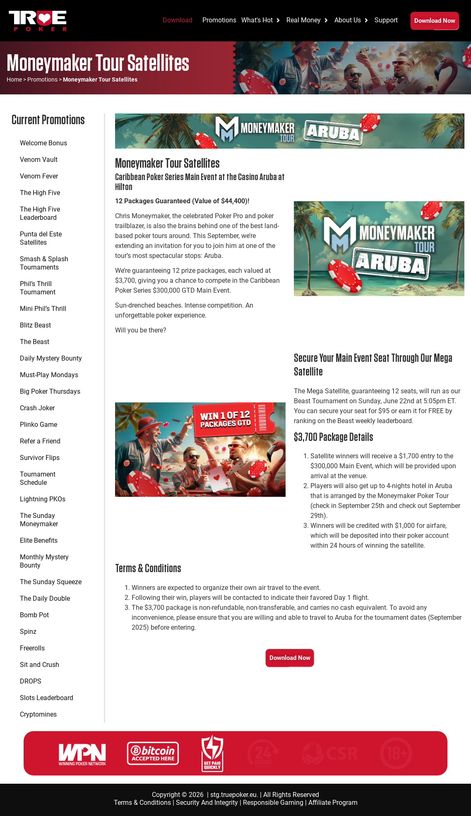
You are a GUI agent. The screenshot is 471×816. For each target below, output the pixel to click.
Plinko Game (38, 424)
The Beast (34, 342)
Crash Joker (37, 408)
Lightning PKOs (42, 499)
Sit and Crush (39, 665)
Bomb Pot (34, 615)
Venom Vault (39, 160)
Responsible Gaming (273, 802)
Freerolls (32, 648)
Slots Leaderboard (46, 698)
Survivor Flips (40, 458)
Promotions (42, 79)
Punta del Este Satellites (41, 238)
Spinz (28, 631)
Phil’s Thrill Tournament (37, 288)
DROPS (30, 681)
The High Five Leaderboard (40, 213)
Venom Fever (39, 176)
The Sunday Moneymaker (39, 520)
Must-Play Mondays (49, 375)
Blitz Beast (35, 325)
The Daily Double (45, 598)
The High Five (40, 193)
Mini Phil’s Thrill (43, 309)
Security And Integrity (207, 802)
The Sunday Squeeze (51, 582)
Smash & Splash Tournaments (44, 263)
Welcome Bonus (43, 143)
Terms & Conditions (142, 802)
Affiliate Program (333, 802)
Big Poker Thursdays (50, 391)
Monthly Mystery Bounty (44, 561)
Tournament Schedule (37, 478)
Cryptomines (38, 714)
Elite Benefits (39, 540)
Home (14, 79)
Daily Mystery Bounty (51, 358)
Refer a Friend (40, 441)
